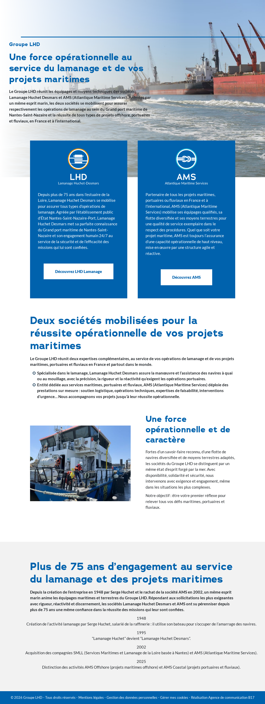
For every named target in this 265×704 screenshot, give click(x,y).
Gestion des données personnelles (132, 697)
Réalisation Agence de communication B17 (223, 697)
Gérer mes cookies (174, 697)
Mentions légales (91, 697)
